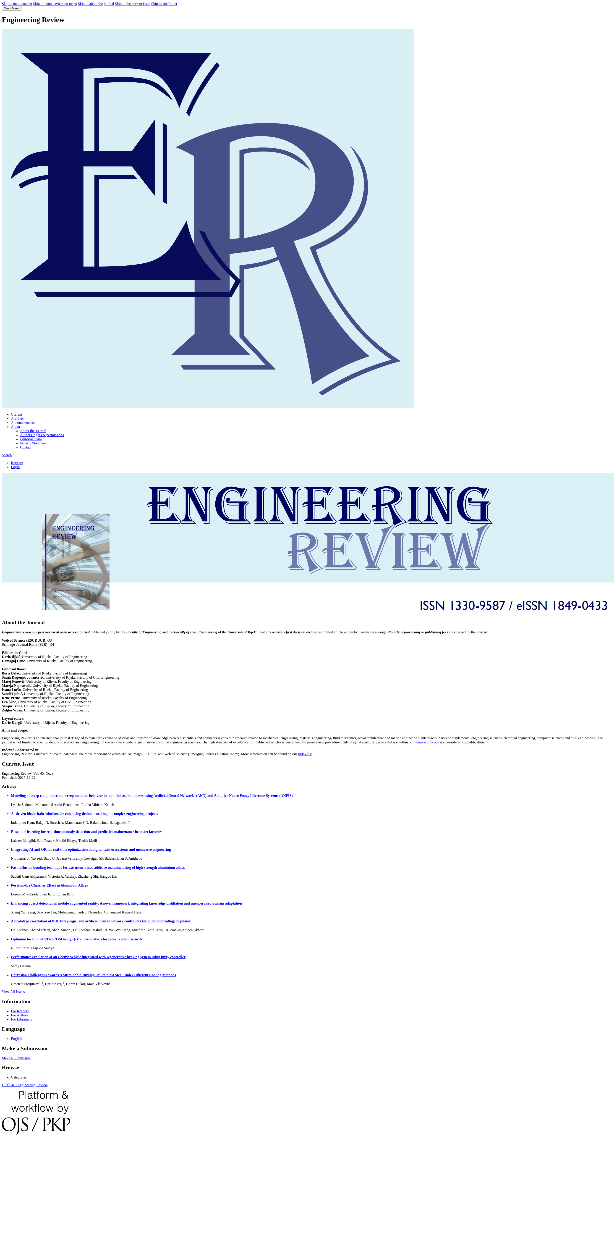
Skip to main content (17, 4)
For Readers (20, 1011)
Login (15, 467)
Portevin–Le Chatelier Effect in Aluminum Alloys (49, 885)
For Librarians (21, 1019)
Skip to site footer (164, 4)
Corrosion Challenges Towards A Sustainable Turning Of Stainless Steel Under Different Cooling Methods (93, 975)
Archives (17, 418)
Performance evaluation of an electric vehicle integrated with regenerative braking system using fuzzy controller (98, 957)
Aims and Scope (427, 742)
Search (7, 455)
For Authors (20, 1015)
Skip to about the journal (96, 4)
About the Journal (33, 431)
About (15, 427)
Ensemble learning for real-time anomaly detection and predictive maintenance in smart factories (86, 832)
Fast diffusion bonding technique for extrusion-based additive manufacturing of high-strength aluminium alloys (98, 867)
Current (16, 414)
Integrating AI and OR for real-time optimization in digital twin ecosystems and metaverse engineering (91, 849)
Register (17, 463)
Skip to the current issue (132, 4)
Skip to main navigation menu (55, 4)
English (16, 1039)
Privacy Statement (33, 443)
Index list (305, 754)
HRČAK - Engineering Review (24, 1085)
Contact (25, 447)
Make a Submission (16, 1058)
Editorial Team (31, 439)
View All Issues (13, 992)
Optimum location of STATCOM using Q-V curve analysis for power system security (77, 939)
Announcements (23, 423)
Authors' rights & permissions (42, 435)
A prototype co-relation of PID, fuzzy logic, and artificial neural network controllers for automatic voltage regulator (101, 921)
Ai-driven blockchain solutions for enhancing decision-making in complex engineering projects (84, 814)
